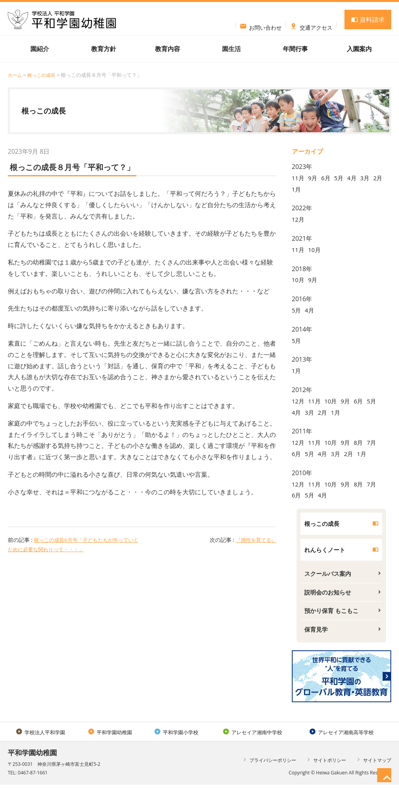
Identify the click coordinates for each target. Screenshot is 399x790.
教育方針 (103, 48)
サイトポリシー (325, 765)
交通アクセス (311, 25)
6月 (327, 178)
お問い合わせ (261, 25)
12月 (298, 219)
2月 (297, 189)
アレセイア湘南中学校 (252, 737)
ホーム (15, 74)
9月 (314, 178)
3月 (369, 178)
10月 (315, 249)
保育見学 (316, 634)
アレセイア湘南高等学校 (341, 737)
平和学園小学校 (176, 737)
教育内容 (167, 48)
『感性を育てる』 (254, 539)
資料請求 (368, 19)
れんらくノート (326, 551)
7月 (376, 442)
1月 (310, 189)
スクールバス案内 (329, 576)
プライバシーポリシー (268, 765)
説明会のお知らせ (329, 595)
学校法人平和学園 (40, 737)
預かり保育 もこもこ (333, 614)
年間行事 (295, 48)
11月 (298, 178)
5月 (341, 178)
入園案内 (359, 48)
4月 (355, 178)
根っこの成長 (43, 74)
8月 (362, 442)
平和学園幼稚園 (110, 737)
